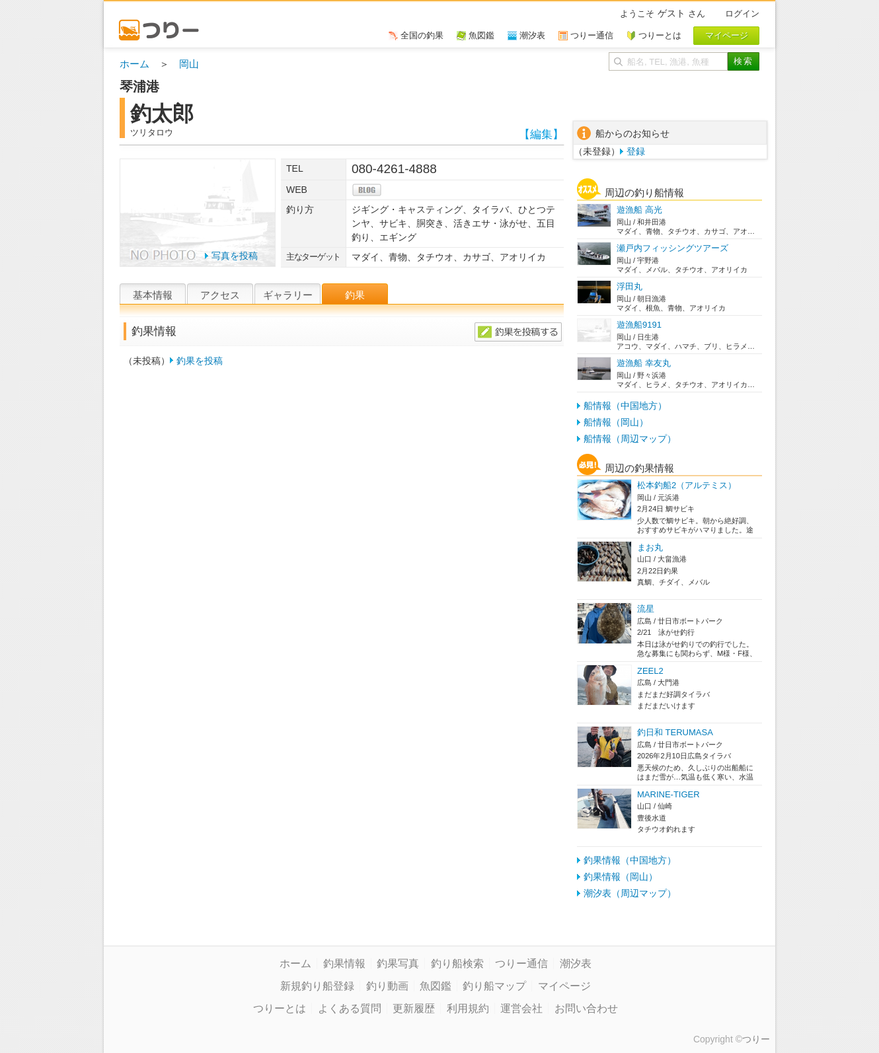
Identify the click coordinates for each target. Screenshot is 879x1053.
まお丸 (650, 547)
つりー (756, 1039)
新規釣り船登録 (317, 986)
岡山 (189, 63)
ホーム (134, 63)
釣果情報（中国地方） (630, 860)
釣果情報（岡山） (621, 876)
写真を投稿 (234, 255)
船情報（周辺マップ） (630, 438)
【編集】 (541, 134)
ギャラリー (288, 295)
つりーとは (279, 1008)
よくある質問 (349, 1008)
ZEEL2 (650, 671)
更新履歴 (414, 1008)
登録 (636, 151)
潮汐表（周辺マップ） (630, 893)
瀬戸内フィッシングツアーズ (672, 248)
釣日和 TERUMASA (675, 732)
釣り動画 (387, 986)
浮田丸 (629, 286)
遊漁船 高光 (639, 210)
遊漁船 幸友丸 (644, 363)
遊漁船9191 (639, 325)
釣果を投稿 (199, 360)
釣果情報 (344, 963)
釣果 (355, 295)
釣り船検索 (457, 963)
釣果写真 (398, 963)
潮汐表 (576, 963)
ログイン (742, 13)
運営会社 (521, 1008)
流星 (645, 609)
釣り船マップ (494, 986)
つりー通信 (521, 963)
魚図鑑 (435, 986)
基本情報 (152, 295)
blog (367, 190)
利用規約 (468, 1008)
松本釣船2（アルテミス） (686, 485)
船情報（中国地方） (625, 405)
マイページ (564, 986)
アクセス (220, 295)
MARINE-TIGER (668, 794)
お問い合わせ (586, 1008)
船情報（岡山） (616, 422)
